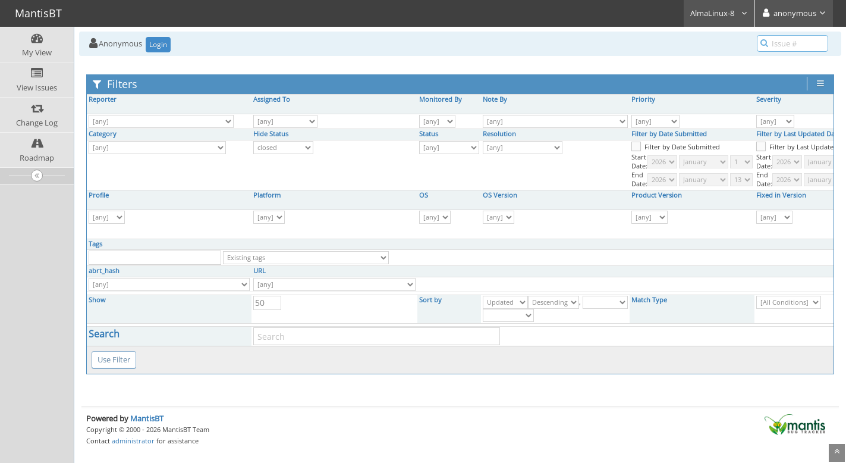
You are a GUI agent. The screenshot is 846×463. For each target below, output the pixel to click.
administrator (133, 440)
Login (158, 44)
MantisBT (146, 418)
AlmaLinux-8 (719, 13)
